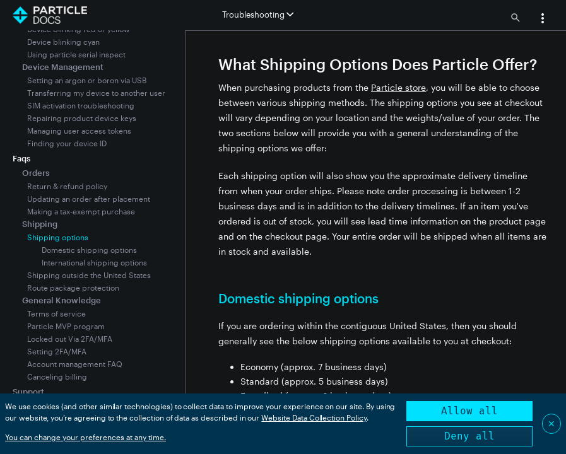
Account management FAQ (74, 363)
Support (28, 392)
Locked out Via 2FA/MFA (69, 338)
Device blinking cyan (63, 41)
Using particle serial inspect (76, 54)
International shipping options (94, 262)
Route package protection (73, 287)
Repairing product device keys (81, 118)
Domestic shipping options (89, 249)
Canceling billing (57, 376)
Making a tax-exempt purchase (81, 211)
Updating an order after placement (88, 198)
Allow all (469, 411)
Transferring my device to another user (96, 92)
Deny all (469, 436)
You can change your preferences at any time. (85, 437)
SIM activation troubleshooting (80, 105)
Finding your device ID (67, 143)
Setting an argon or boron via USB (86, 80)
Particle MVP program (66, 326)
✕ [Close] (551, 423)
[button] (542, 19)
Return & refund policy (67, 186)
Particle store (398, 87)
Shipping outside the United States (89, 275)
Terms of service (56, 313)
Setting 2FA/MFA (56, 351)
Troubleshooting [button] (257, 14)
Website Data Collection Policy (314, 417)
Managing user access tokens (79, 130)
